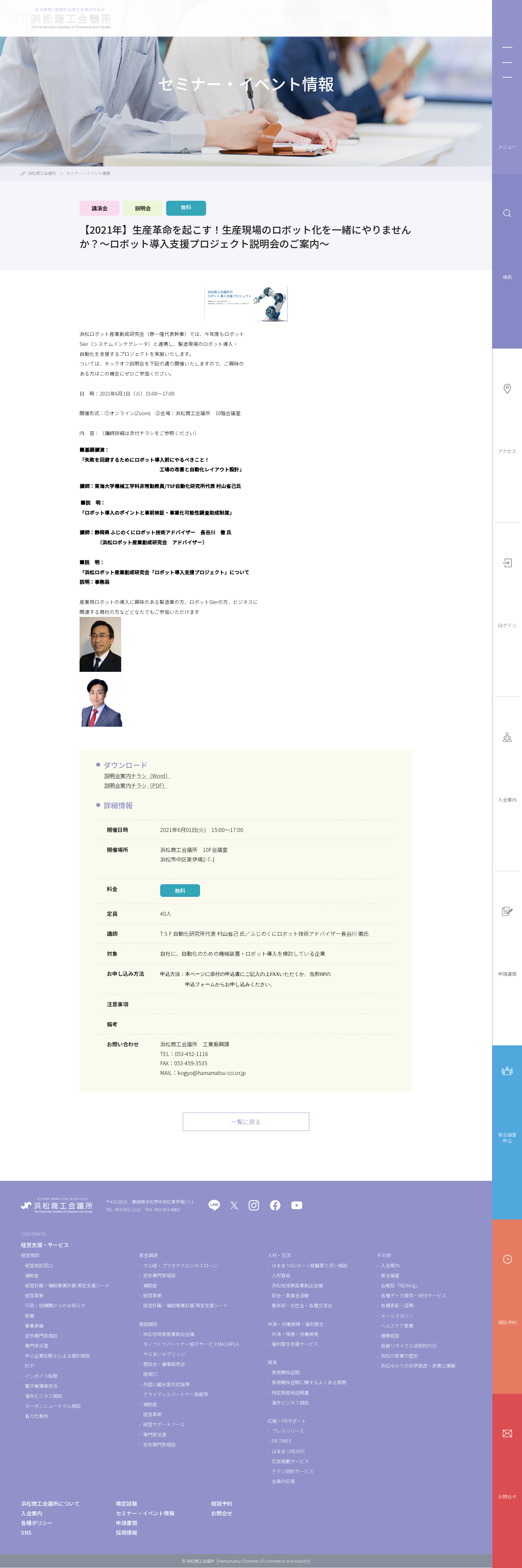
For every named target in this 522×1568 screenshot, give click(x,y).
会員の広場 (283, 1481)
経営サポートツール (164, 1425)
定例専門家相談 (41, 1336)
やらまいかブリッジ (164, 1354)
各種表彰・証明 (397, 1306)
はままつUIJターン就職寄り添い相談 (310, 1265)
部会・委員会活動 (290, 1295)
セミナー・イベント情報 (372, 18)
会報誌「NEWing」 (400, 1285)
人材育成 (281, 1275)
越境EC (150, 1374)
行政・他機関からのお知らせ (55, 1306)
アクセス (507, 417)
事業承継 (34, 1326)
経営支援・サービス (266, 18)
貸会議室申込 (507, 1103)
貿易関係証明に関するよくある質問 (309, 1383)
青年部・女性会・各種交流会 (302, 1306)
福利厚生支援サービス (295, 1344)
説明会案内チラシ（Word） (137, 776)
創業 (29, 1316)
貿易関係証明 (286, 1372)
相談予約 (507, 1288)
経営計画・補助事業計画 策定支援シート (67, 1285)
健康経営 (390, 1336)
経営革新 (34, 1295)
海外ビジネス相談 (43, 1396)
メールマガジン (397, 1316)
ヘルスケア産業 (397, 1326)
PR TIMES (281, 1441)
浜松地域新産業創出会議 (168, 1334)
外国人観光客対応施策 (166, 1384)
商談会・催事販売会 (164, 1364)
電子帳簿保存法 (41, 1386)
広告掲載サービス (290, 1461)
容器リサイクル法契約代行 (409, 1346)
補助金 (32, 1275)
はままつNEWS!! (288, 1451)
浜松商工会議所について (446, 18)
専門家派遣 (36, 1346)
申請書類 (507, 939)
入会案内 (507, 765)
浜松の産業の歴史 (399, 1356)
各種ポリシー (37, 1523)
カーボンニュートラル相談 (53, 1406)
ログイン (507, 591)
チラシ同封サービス (293, 1471)
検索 (507, 242)
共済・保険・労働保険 (295, 1334)
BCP (29, 1366)
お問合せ (507, 1462)
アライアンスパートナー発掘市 (175, 1394)
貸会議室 (390, 1275)
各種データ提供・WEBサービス (413, 1295)
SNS (26, 1533)
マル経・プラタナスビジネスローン (180, 1265)
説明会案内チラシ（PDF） (135, 785)
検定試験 (316, 18)
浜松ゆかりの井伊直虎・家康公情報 (418, 1366)
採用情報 (126, 1533)
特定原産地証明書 (290, 1393)
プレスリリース (288, 1431)
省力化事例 (36, 1416)
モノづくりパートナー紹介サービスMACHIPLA (191, 1344)
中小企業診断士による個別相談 (57, 1356)
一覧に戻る (246, 1122)
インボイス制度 (41, 1376)
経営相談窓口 (39, 1265)
